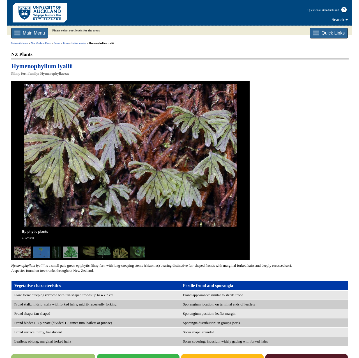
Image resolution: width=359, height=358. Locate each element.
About (57, 43)
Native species (79, 43)
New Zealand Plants (41, 43)
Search (340, 19)
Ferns (66, 43)
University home (19, 43)
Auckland (330, 10)
